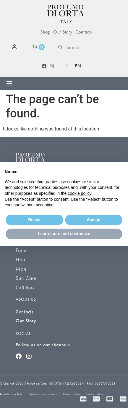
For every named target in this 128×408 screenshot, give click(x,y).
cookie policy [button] (79, 193)
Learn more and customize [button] (64, 233)
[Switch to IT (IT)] (67, 66)
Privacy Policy (71, 394)
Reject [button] (34, 219)
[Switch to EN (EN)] (78, 66)
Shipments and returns (43, 394)
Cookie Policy (94, 394)
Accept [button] (94, 219)
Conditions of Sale (11, 394)
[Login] (15, 47)
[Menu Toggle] (9, 83)
